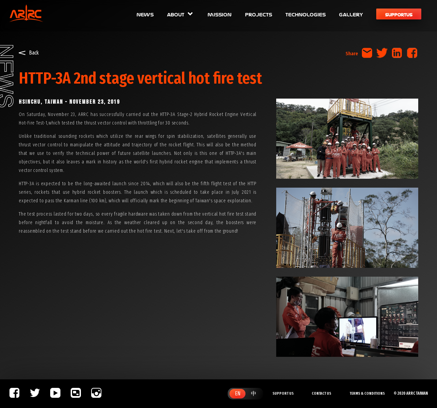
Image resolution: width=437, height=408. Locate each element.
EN (237, 393)
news (145, 14)
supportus (398, 14)
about (180, 14)
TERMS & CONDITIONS (367, 393)
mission (219, 14)
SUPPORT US (283, 393)
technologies (305, 14)
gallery (351, 14)
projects (258, 14)
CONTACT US (321, 393)
